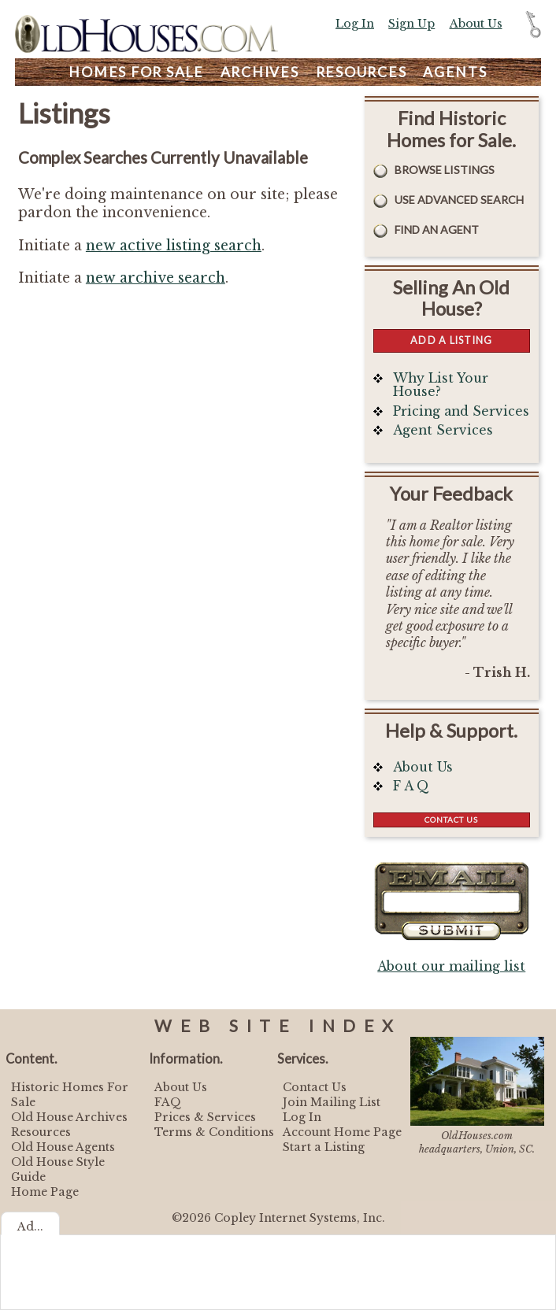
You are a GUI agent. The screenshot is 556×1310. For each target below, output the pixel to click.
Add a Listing (451, 340)
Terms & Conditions (214, 1132)
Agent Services (443, 430)
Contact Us (451, 819)
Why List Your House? (440, 385)
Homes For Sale (136, 72)
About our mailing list (451, 966)
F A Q (411, 786)
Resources (361, 72)
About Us (476, 24)
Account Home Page (342, 1132)
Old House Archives (69, 1117)
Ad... (30, 1226)
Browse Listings (445, 169)
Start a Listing (324, 1147)
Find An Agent (437, 229)
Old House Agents (63, 1147)
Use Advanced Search (459, 199)
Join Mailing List (331, 1102)
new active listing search (173, 245)
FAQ (167, 1102)
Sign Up (411, 24)
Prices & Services (205, 1117)
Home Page (45, 1192)
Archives (260, 72)
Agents (455, 72)
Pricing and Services (461, 411)
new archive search (155, 278)
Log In (354, 24)
